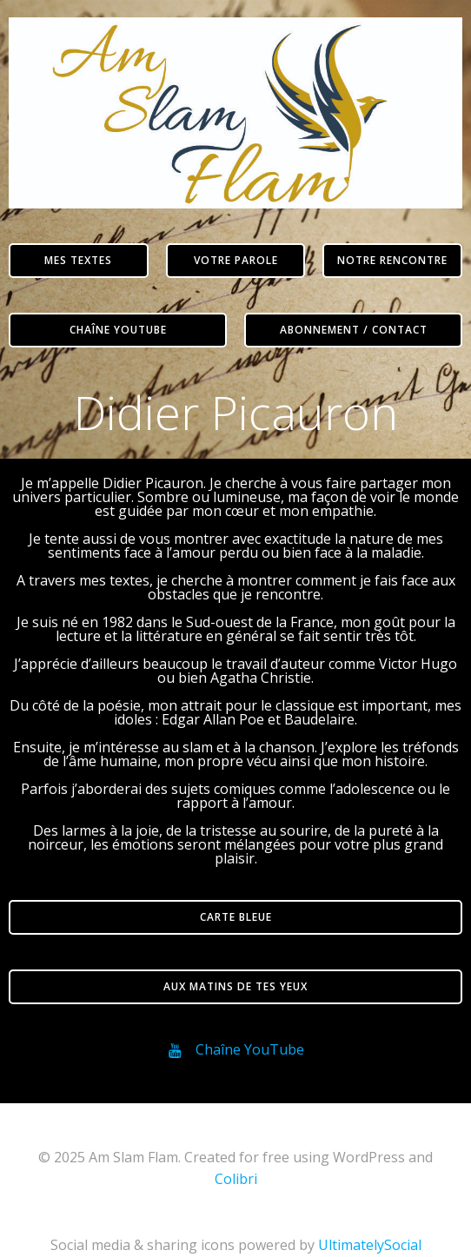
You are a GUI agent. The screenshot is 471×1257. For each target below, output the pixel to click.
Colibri (236, 1178)
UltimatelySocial (369, 1244)
